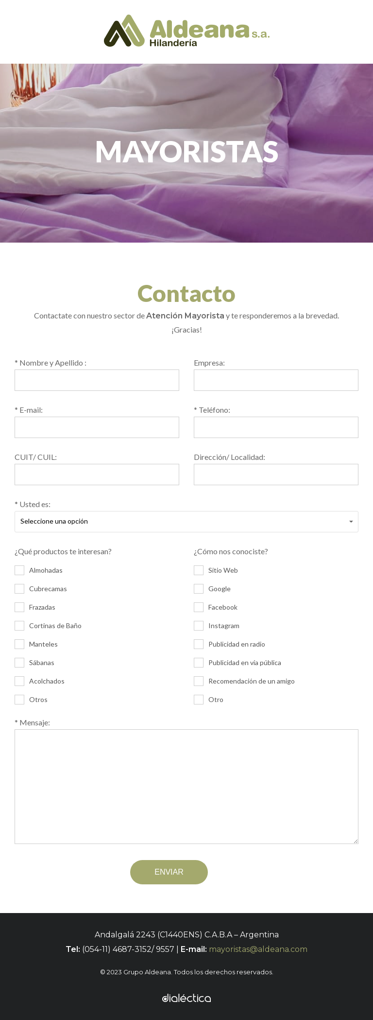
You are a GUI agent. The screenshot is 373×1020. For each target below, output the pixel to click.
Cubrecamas (41, 589)
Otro (208, 699)
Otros (31, 699)
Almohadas (39, 570)
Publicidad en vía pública (237, 663)
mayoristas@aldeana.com (258, 949)
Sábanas (34, 663)
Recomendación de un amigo (244, 681)
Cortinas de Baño (48, 626)
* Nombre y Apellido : (97, 374)
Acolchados (40, 681)
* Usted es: (186, 515)
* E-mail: (97, 421)
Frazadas (35, 607)
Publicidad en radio (229, 644)
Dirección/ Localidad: (276, 468)
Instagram (216, 626)
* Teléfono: (276, 421)
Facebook (215, 607)
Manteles (36, 644)
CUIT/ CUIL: (97, 468)
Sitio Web (216, 570)
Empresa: (276, 374)
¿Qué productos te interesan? (97, 626)
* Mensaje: (186, 783)
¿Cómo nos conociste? (276, 626)
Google (212, 589)
